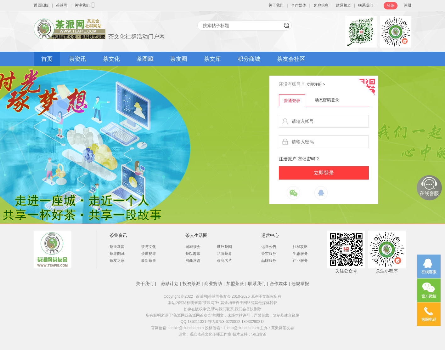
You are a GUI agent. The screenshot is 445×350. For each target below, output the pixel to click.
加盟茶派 (235, 283)
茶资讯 (77, 59)
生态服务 (300, 253)
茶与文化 (148, 246)
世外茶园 (224, 246)
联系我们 (365, 5)
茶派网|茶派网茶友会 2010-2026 (223, 296)
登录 (390, 5)
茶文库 (212, 59)
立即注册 (316, 84)
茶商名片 (224, 260)
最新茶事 (148, 260)
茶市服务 (268, 253)
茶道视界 (148, 253)
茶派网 (61, 5)
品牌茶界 (224, 253)
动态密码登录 (327, 100)
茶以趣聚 (192, 253)
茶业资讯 (118, 235)
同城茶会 (192, 246)
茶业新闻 (117, 246)
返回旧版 (41, 5)
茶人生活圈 (196, 235)
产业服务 (300, 260)
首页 (47, 59)
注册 (407, 5)
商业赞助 (213, 283)
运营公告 (268, 246)
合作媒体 (298, 5)
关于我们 (276, 5)
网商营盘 (192, 260)
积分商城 (249, 59)
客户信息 (321, 5)
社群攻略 (300, 246)
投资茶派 (191, 283)
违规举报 (300, 283)
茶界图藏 (117, 253)
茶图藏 (145, 59)
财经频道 (343, 5)
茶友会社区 (291, 59)
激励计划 (169, 283)
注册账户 (287, 158)
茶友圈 (178, 59)
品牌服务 (268, 260)
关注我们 (85, 5)
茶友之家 (117, 260)
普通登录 (292, 100)
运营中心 (270, 235)
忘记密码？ (309, 158)
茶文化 (111, 59)
